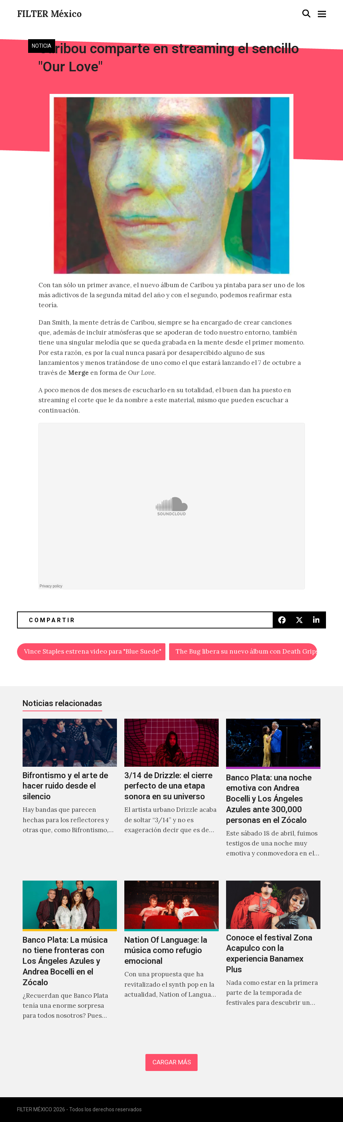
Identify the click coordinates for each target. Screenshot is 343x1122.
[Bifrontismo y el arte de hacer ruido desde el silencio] (70, 796)
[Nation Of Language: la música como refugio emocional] (171, 958)
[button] (306, 13)
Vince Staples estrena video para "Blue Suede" (92, 651)
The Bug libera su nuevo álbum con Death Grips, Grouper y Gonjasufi (246, 651)
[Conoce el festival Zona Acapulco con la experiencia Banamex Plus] (273, 958)
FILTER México (49, 14)
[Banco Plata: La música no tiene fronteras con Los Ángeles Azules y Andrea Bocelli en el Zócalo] (70, 958)
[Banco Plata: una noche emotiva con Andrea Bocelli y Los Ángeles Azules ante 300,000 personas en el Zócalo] (273, 796)
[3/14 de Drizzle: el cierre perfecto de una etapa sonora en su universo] (171, 796)
